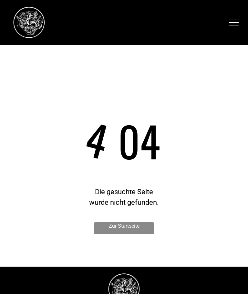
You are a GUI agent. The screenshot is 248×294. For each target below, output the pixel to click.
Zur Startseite (124, 226)
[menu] (233, 22)
